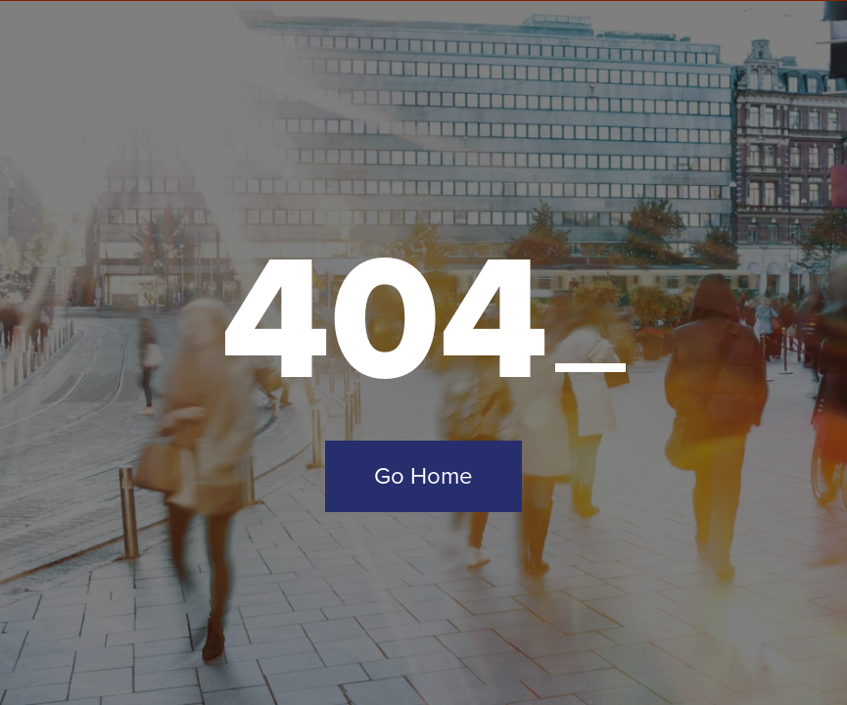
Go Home (423, 476)
